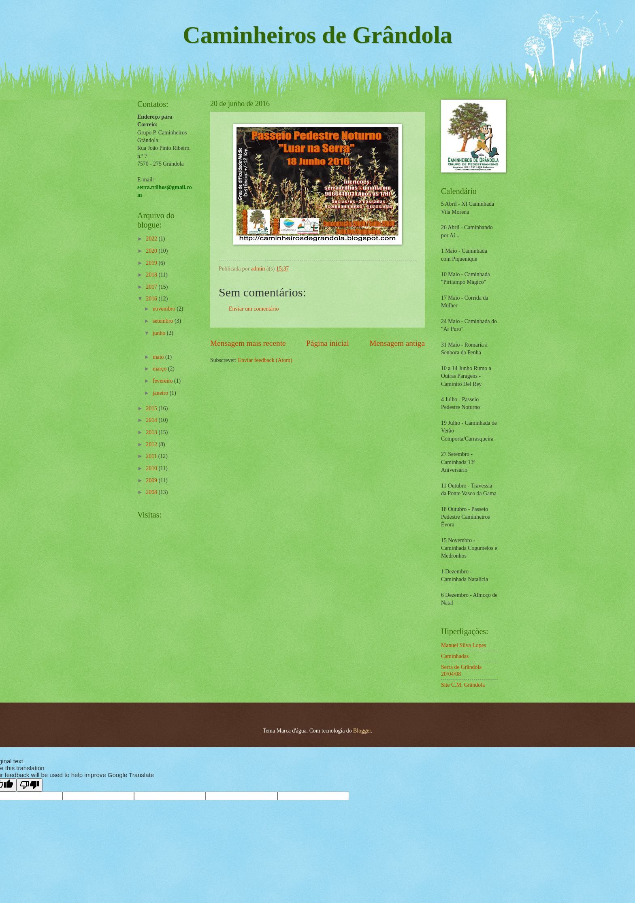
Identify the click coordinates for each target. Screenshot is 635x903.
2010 (152, 468)
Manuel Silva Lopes (463, 645)
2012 (152, 444)
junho (160, 333)
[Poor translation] (30, 785)
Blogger (362, 731)
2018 (152, 275)
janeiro (161, 393)
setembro (164, 321)
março (160, 369)
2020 (152, 251)
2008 (152, 492)
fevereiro (163, 381)
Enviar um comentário (254, 309)
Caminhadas (455, 656)
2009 (152, 480)
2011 (152, 456)
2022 (152, 239)
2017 (152, 287)
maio (159, 357)
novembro (165, 309)
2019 (152, 263)
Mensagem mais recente (248, 343)
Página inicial (327, 343)
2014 (152, 420)
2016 (152, 299)
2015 (152, 408)
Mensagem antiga (397, 343)
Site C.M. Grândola (463, 685)
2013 (152, 432)
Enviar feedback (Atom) (265, 360)
